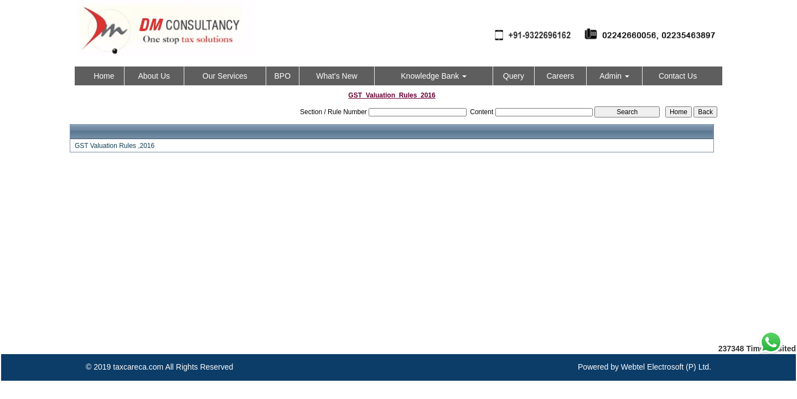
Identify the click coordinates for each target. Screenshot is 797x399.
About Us (154, 75)
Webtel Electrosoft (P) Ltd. (666, 366)
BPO (282, 75)
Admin (614, 75)
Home (104, 75)
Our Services (225, 75)
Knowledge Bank (434, 75)
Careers (560, 75)
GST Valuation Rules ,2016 (114, 146)
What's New (336, 75)
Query (513, 75)
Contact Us (678, 75)
